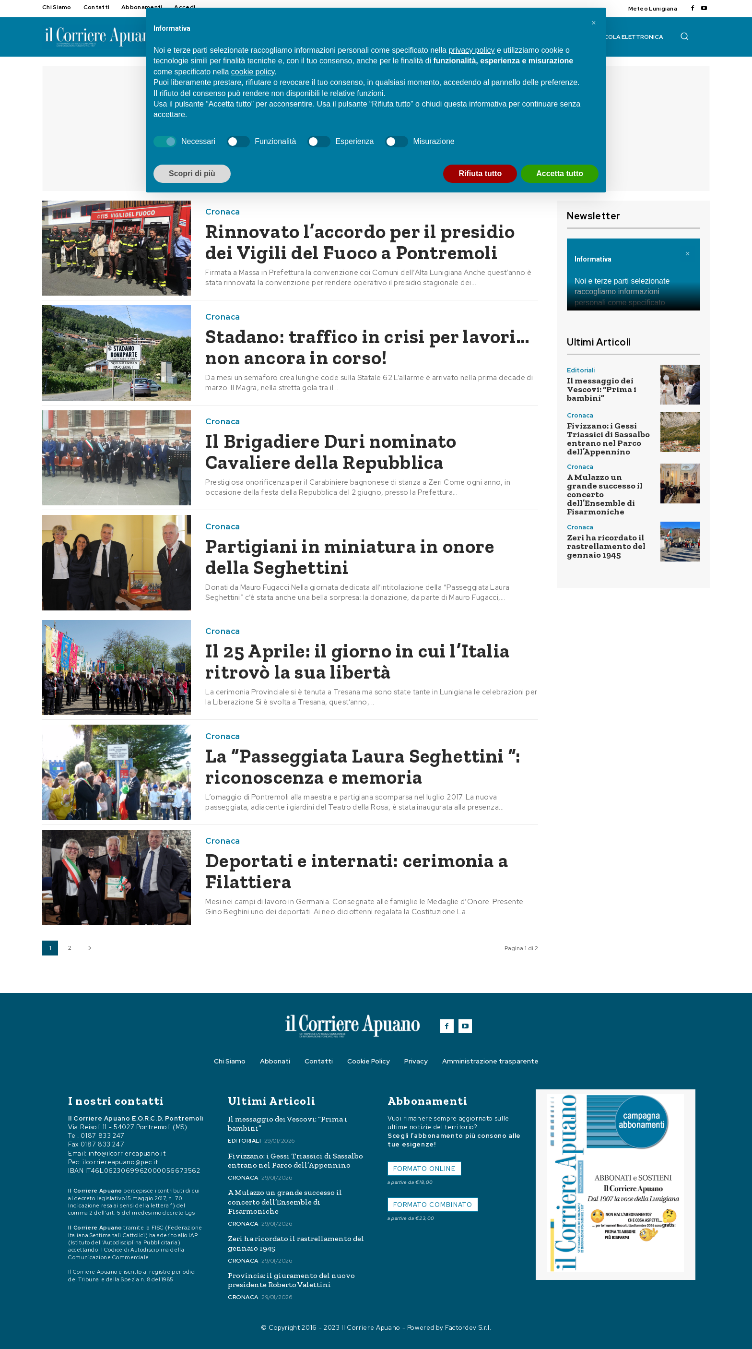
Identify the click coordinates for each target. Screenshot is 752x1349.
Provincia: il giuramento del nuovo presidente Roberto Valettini (291, 1280)
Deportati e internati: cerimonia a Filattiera (356, 871)
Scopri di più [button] (192, 173)
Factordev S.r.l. (468, 1328)
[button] (684, 36)
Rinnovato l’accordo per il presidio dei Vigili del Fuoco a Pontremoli (360, 242)
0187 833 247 (103, 1136)
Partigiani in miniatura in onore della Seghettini (349, 557)
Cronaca (222, 212)
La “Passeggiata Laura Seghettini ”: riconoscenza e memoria (363, 766)
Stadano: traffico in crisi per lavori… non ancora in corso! (367, 347)
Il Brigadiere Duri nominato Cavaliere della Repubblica (331, 452)
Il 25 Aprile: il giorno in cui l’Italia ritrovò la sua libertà (357, 661)
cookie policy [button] (252, 72)
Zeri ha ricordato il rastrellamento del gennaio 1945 (606, 546)
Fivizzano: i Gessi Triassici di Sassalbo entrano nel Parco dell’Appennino (608, 438)
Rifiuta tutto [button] (480, 173)
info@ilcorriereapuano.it (127, 1153)
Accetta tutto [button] (559, 173)
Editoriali (581, 370)
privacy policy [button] (471, 50)
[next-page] (89, 948)
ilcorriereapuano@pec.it (120, 1162)
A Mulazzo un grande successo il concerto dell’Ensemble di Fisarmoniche (285, 1201)
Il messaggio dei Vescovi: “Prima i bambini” (601, 389)
